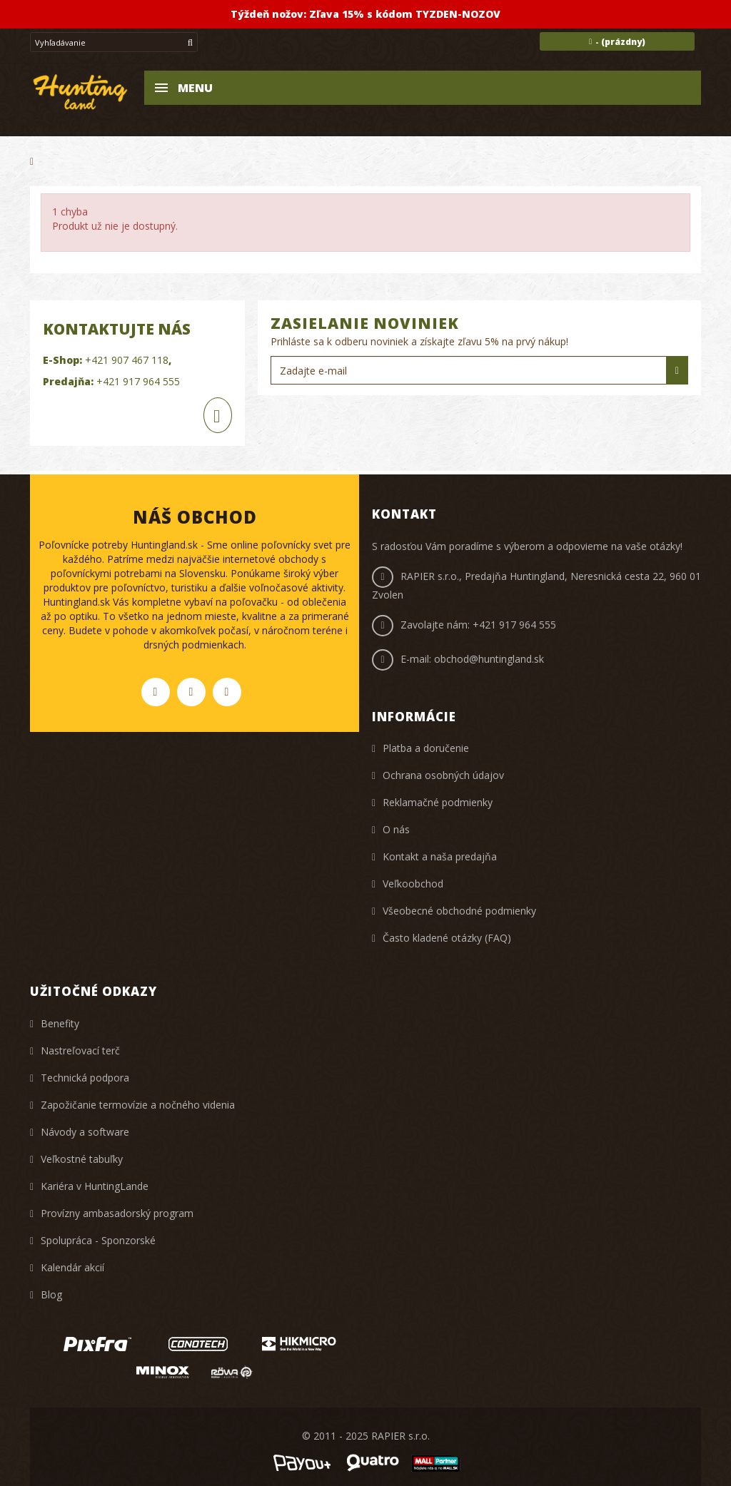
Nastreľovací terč (80, 1050)
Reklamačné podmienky (438, 802)
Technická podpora (85, 1077)
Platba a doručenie (426, 748)
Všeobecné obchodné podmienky (459, 910)
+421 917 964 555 (138, 381)
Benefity (60, 1023)
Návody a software (85, 1132)
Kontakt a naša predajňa (440, 856)
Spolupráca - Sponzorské (98, 1240)
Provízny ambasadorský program (117, 1213)
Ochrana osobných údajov (443, 775)
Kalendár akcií (72, 1267)
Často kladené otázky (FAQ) (447, 938)
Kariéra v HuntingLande (94, 1186)
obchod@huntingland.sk (489, 659)
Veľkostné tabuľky (82, 1159)
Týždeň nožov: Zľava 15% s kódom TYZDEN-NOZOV (365, 14)
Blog (51, 1294)
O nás (396, 829)
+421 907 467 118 (126, 360)
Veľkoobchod (413, 883)
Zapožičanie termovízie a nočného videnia (138, 1104)
